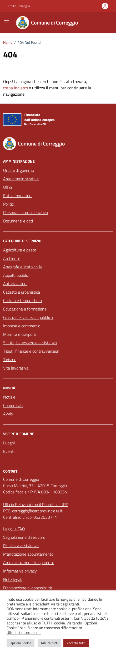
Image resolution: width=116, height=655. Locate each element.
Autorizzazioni (15, 283)
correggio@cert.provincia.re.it (37, 511)
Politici (8, 204)
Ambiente (11, 258)
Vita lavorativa (15, 368)
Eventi (8, 451)
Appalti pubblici (16, 275)
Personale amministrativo (25, 212)
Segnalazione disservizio (24, 537)
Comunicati (13, 405)
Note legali (12, 579)
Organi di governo (18, 170)
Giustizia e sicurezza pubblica (28, 317)
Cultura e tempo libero (22, 300)
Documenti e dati (18, 221)
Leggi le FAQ (14, 529)
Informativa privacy (20, 571)
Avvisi (8, 414)
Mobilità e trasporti (19, 334)
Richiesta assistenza (21, 545)
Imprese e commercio (21, 326)
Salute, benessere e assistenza (30, 342)
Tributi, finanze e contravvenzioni (31, 351)
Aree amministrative (21, 179)
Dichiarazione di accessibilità (27, 588)
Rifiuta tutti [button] (49, 643)
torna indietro (15, 88)
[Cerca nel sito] (101, 22)
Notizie (9, 397)
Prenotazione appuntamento (28, 554)
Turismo (9, 359)
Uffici (7, 187)
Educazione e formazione (25, 309)
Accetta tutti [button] (76, 643)
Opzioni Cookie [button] (20, 643)
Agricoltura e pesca (19, 250)
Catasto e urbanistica (21, 292)
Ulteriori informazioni (24, 632)
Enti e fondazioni (17, 195)
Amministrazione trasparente (28, 562)
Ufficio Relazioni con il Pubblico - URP (35, 504)
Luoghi (9, 443)
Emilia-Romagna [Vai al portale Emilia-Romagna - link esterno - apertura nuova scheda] (19, 6)
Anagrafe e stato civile (22, 267)
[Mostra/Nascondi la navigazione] (6, 22)
